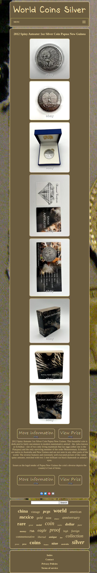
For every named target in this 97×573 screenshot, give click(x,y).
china (23, 511)
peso (24, 544)
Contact (50, 559)
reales (59, 525)
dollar (70, 524)
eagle (42, 530)
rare (21, 523)
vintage (35, 512)
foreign (75, 531)
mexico (26, 517)
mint (48, 518)
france (56, 519)
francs (46, 544)
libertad (42, 537)
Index (50, 555)
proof (55, 530)
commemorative (25, 536)
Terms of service (49, 568)
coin (49, 523)
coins (35, 542)
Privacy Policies (50, 564)
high (65, 531)
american (75, 512)
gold (40, 518)
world (60, 511)
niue (55, 543)
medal (39, 525)
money (23, 531)
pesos (17, 544)
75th (31, 531)
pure (80, 525)
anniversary (71, 518)
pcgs (46, 511)
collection (74, 535)
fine (61, 537)
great (31, 525)
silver (78, 542)
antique (53, 537)
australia (65, 544)
